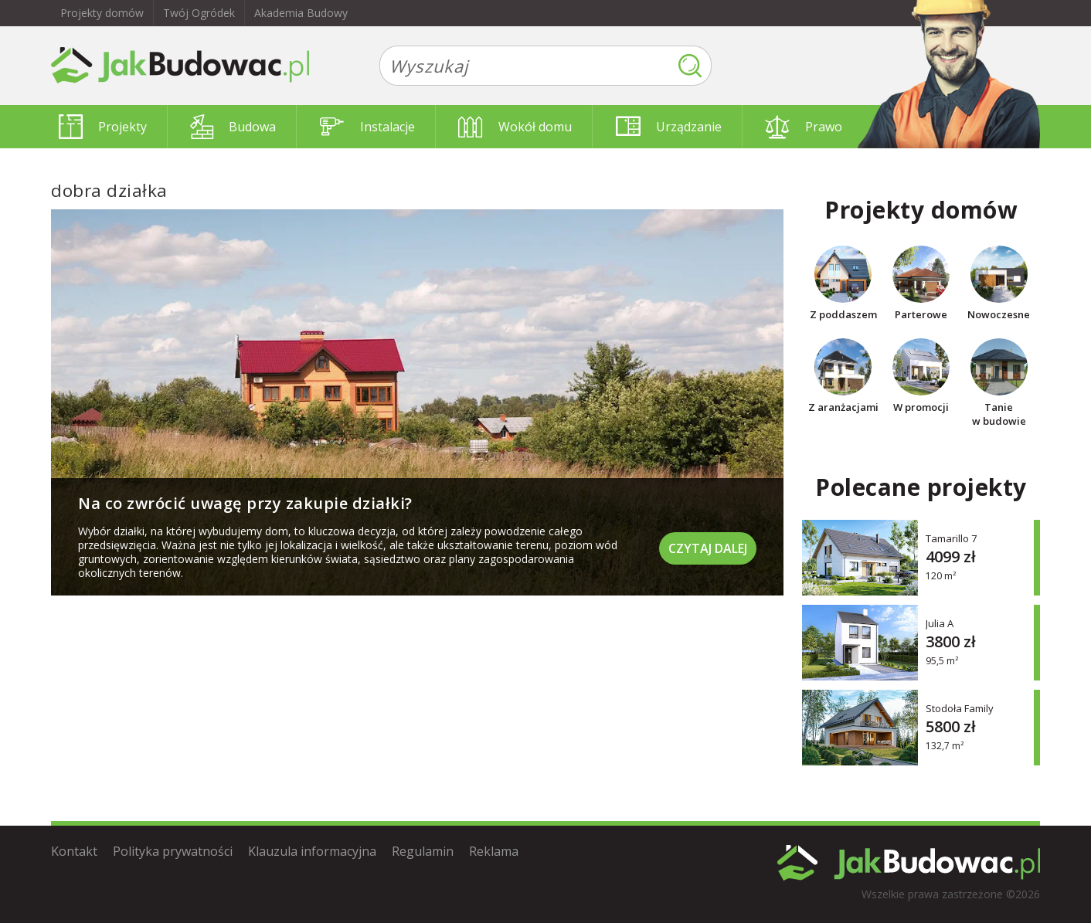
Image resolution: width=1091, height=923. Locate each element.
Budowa (233, 126)
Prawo (803, 126)
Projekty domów (102, 12)
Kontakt (74, 851)
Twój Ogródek (199, 12)
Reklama (493, 851)
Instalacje (367, 126)
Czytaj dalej (707, 548)
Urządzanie (669, 126)
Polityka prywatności (173, 851)
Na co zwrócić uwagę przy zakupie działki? (245, 503)
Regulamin (423, 851)
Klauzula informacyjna (312, 851)
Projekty (103, 126)
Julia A (939, 623)
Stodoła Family (960, 708)
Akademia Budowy (301, 12)
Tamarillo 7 (951, 538)
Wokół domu (515, 126)
